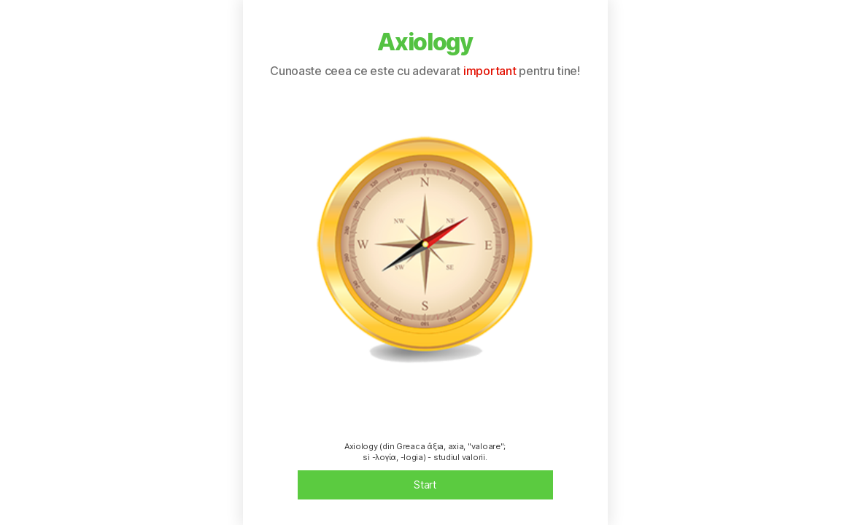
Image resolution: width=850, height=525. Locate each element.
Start (425, 484)
